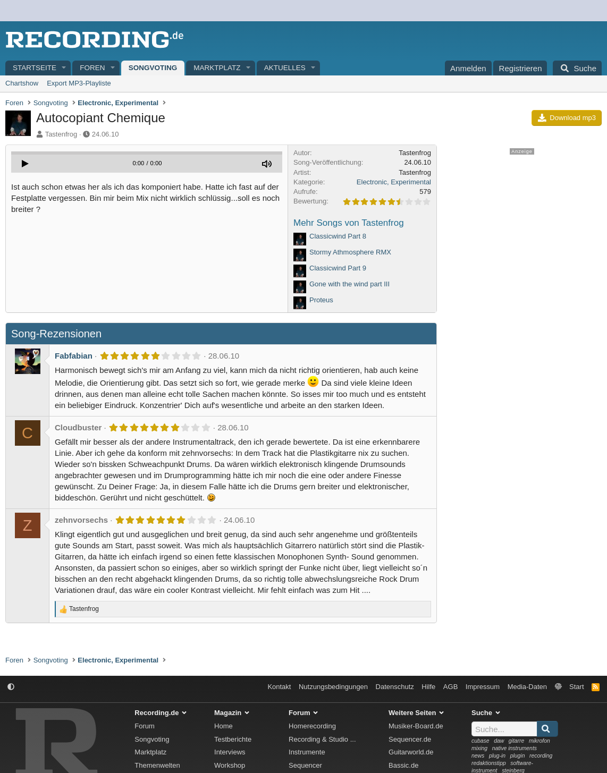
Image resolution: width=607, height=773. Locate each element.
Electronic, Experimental (394, 182)
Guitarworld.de (411, 752)
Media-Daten (527, 687)
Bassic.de (403, 765)
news (477, 756)
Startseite (34, 68)
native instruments (514, 748)
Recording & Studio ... (322, 739)
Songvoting (153, 68)
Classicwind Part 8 (337, 236)
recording (540, 756)
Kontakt (279, 687)
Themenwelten (157, 765)
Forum (144, 726)
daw (499, 741)
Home (223, 726)
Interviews (230, 752)
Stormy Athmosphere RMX (350, 252)
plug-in (497, 756)
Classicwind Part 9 (337, 268)
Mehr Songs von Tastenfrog (348, 223)
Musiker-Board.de (416, 726)
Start (576, 687)
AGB (450, 687)
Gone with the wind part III (349, 284)
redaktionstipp (488, 763)
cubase (480, 741)
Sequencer (305, 765)
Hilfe (428, 687)
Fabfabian (73, 355)
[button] (64, 68)
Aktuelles (285, 68)
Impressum (483, 687)
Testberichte (232, 739)
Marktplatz (216, 68)
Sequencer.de (410, 739)
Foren (92, 68)
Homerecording (312, 726)
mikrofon (539, 741)
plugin (517, 756)
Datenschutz (395, 687)
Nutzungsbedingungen (333, 687)
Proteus (321, 300)
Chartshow (21, 83)
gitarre (516, 741)
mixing (479, 748)
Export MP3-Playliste (79, 83)
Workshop (229, 765)
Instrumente (307, 752)
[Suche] (577, 68)
